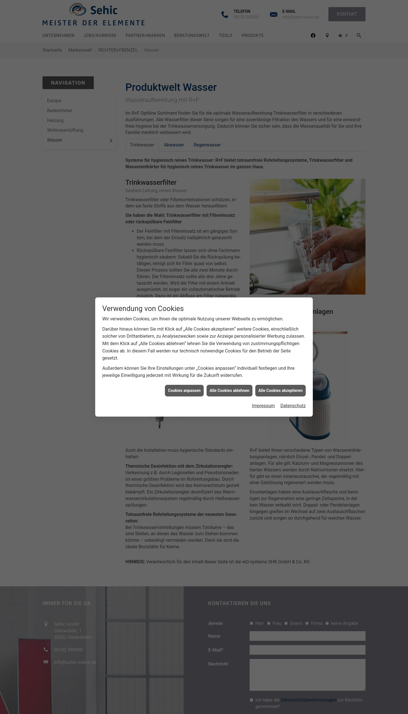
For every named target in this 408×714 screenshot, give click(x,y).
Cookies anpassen (184, 388)
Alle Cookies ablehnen (229, 388)
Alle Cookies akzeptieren (280, 388)
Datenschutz (293, 403)
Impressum (263, 403)
